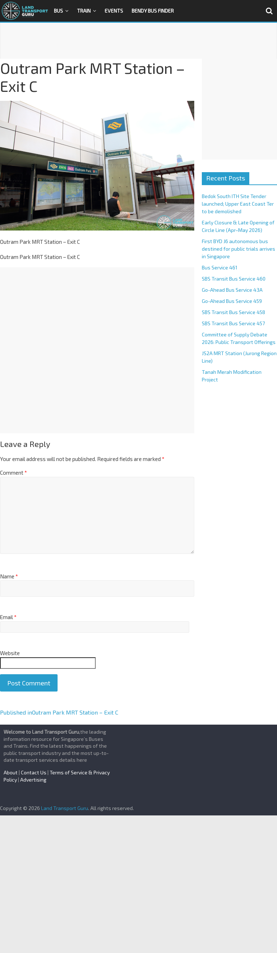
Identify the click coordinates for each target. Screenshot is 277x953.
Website (10, 653)
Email (8, 617)
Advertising (33, 780)
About (11, 772)
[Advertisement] (138, 41)
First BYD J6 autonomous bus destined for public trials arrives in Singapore (238, 248)
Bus (58, 11)
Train (84, 11)
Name (9, 576)
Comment (13, 472)
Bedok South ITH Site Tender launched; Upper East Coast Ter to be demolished (238, 203)
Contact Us (33, 772)
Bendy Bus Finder (153, 11)
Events (114, 11)
